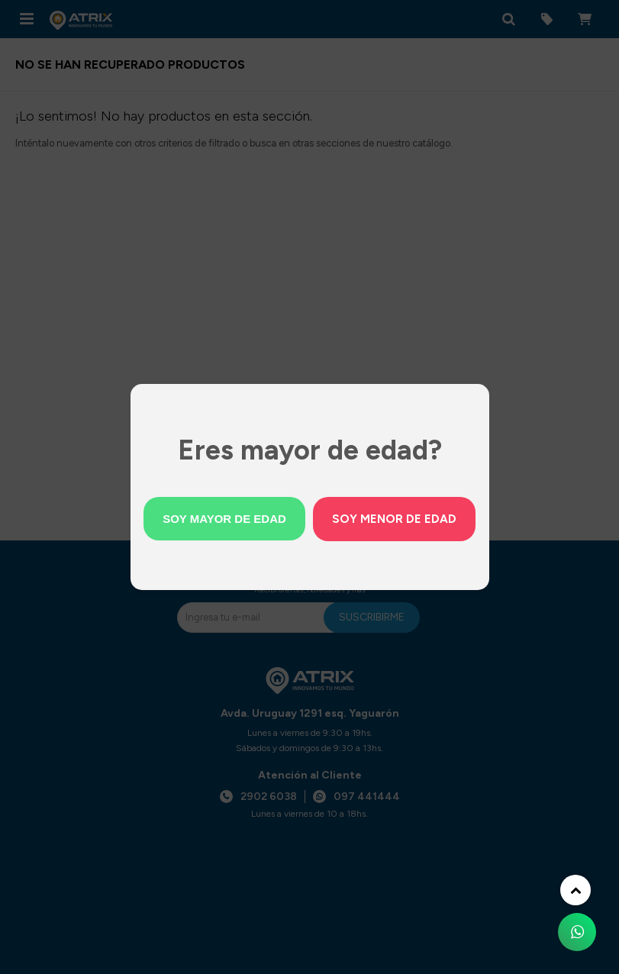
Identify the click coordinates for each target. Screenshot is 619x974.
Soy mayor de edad (224, 518)
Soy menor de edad (394, 519)
